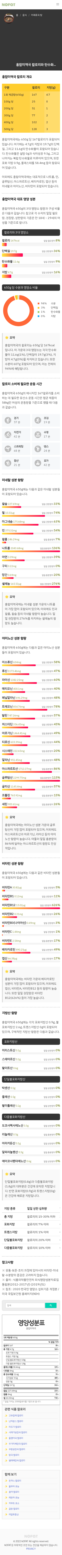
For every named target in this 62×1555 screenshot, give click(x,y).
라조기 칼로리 (15, 1427)
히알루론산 (14, 1514)
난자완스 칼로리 (16, 1421)
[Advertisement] (37, 40)
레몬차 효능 (14, 1497)
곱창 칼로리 (14, 1509)
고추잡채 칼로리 (16, 1415)
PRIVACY (31, 1549)
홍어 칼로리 (14, 1492)
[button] (57, 4)
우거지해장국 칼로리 (18, 1444)
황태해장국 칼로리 (17, 1460)
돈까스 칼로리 (15, 1480)
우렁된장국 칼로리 (17, 1449)
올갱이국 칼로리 (16, 1438)
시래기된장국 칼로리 (18, 1432)
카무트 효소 (14, 1503)
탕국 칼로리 (14, 1455)
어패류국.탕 (36, 15)
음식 (24, 15)
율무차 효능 (14, 1486)
